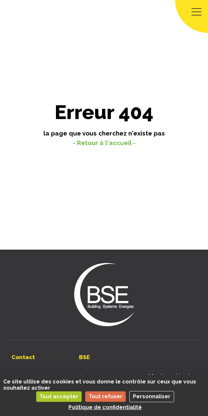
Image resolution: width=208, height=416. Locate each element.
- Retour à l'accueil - (104, 142)
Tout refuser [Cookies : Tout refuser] (105, 396)
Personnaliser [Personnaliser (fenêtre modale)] (151, 396)
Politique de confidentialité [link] (105, 407)
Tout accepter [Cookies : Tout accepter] (58, 396)
